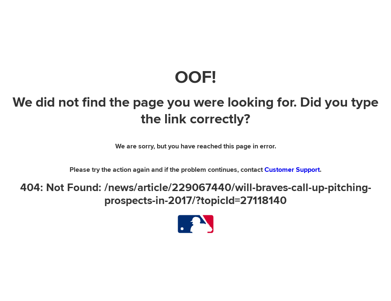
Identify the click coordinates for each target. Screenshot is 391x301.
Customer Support (292, 170)
